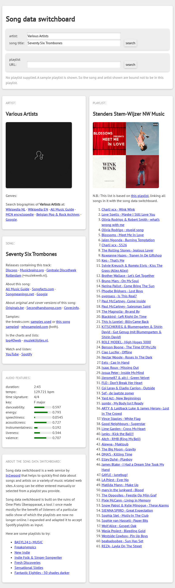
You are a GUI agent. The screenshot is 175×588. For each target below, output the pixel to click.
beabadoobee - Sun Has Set (122, 541)
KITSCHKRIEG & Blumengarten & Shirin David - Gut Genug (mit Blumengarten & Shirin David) (132, 331)
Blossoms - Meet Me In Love (123, 235)
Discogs (11, 270)
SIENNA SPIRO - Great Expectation (127, 510)
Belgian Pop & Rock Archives (58, 214)
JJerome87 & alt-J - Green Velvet (125, 377)
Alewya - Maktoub (115, 444)
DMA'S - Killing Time (117, 454)
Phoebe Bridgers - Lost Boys (122, 291)
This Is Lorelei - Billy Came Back (125, 321)
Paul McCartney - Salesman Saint (126, 306)
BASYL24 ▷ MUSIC (29, 542)
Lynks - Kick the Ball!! (118, 434)
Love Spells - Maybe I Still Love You (128, 214)
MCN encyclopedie (20, 214)
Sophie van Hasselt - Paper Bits (125, 520)
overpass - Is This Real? (119, 296)
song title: (16, 43)
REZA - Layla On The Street (122, 546)
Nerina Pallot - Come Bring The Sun (128, 286)
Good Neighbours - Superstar (123, 423)
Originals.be (15, 307)
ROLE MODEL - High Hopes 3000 (126, 342)
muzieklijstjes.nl (36, 340)
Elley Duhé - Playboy (117, 459)
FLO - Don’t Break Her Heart (122, 382)
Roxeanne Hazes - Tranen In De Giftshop (132, 255)
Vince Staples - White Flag (121, 418)
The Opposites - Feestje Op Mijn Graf (129, 495)
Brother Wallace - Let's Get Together (128, 275)
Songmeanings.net (20, 294)
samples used (41, 321)
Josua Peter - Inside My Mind (123, 372)
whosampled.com (34, 326)
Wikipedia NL (15, 209)
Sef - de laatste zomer (118, 393)
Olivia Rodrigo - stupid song (123, 230)
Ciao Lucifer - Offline (117, 352)
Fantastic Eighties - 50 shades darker (42, 572)
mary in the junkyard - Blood (123, 490)
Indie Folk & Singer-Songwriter (38, 557)
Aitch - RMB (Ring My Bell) (121, 439)
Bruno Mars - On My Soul (120, 281)
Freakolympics (25, 547)
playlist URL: (14, 62)
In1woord (13, 475)
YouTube (12, 354)
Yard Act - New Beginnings (121, 398)
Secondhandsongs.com (43, 307)
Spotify (26, 354)
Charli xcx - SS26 (114, 245)
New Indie (22, 552)
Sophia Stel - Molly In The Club (125, 515)
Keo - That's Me (113, 260)
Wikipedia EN (38, 209)
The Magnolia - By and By (121, 311)
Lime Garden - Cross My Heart (123, 428)
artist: (13, 36)
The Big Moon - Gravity (119, 449)
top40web (13, 340)
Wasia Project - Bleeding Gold (123, 531)
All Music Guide (62, 209)
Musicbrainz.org (32, 270)
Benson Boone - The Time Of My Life (129, 347)
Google (11, 219)
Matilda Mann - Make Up (120, 485)
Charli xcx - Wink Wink (118, 209)
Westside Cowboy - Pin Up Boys (125, 536)
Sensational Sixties (29, 567)
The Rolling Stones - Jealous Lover (127, 250)
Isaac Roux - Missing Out (120, 367)
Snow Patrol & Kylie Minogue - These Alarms (135, 505)
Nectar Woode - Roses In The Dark (127, 357)
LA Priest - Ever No (115, 480)
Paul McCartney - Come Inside (124, 301)
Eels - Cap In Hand (115, 362)
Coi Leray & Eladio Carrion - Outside (128, 388)
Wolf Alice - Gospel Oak (119, 526)
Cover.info (71, 307)
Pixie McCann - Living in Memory (126, 500)
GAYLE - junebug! (115, 474)
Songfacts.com (43, 289)
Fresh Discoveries (28, 562)
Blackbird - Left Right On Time (124, 316)
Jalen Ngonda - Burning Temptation (128, 240)
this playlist (140, 195)
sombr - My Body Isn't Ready (122, 403)
